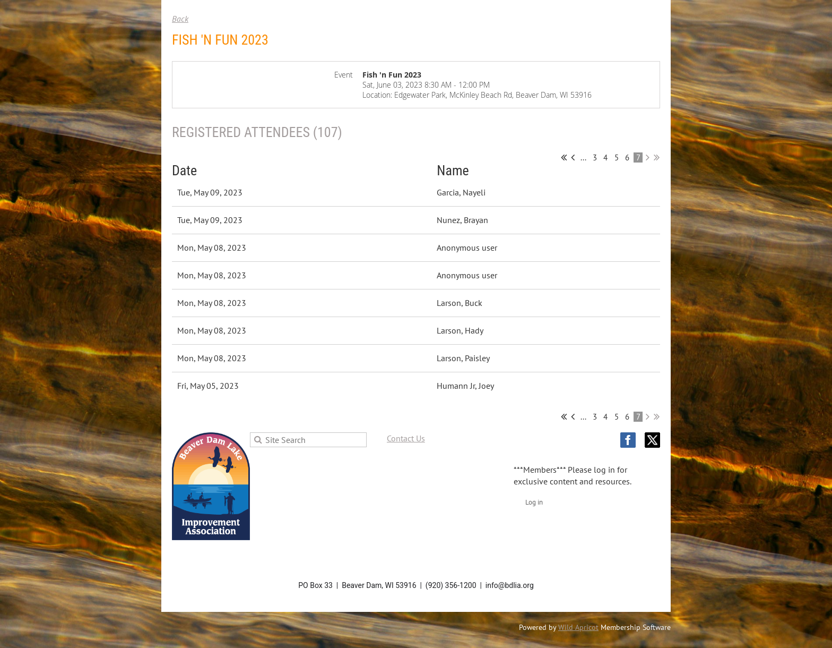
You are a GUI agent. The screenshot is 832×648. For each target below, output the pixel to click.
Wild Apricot (578, 627)
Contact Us (406, 438)
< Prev (573, 157)
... (583, 157)
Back (180, 18)
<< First (564, 157)
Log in (534, 502)
